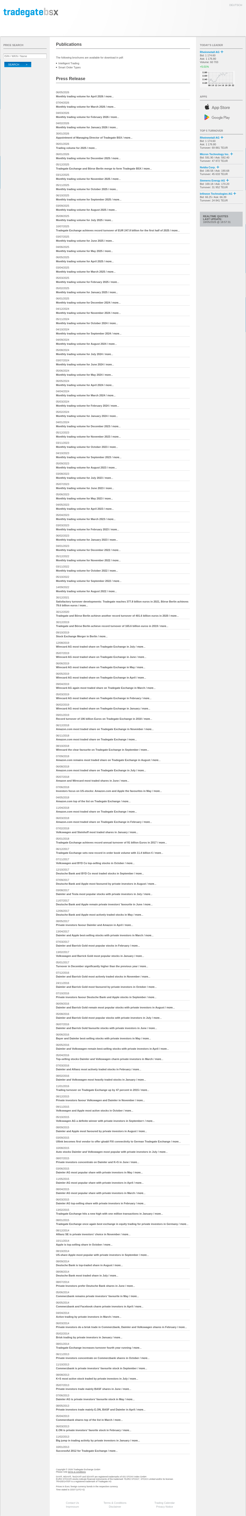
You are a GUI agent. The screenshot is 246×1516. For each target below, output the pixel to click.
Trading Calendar (164, 1502)
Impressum (72, 1506)
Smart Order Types (69, 67)
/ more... (85, 96)
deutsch (235, 5)
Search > (17, 64)
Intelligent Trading (68, 63)
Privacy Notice (164, 1506)
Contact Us (72, 1502)
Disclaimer (115, 1506)
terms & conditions (77, 1472)
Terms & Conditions (115, 1502)
